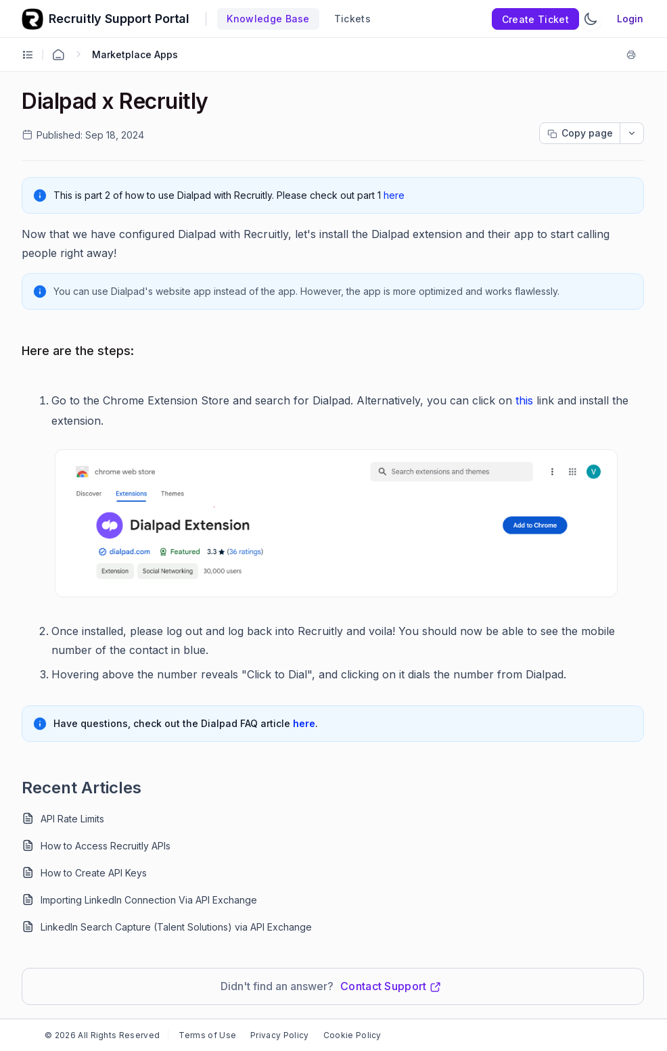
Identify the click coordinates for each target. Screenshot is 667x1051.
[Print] (633, 55)
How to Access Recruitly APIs (105, 845)
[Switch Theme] (590, 18)
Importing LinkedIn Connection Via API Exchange (149, 900)
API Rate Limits (72, 818)
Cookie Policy (352, 1035)
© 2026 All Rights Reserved (102, 1035)
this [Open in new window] (524, 400)
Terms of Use (207, 1035)
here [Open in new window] (394, 195)
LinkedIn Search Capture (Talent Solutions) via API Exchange (176, 927)
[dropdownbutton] (632, 133)
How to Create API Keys (94, 873)
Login (630, 18)
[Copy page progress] (579, 133)
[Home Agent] (58, 55)
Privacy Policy (279, 1035)
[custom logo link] (32, 19)
